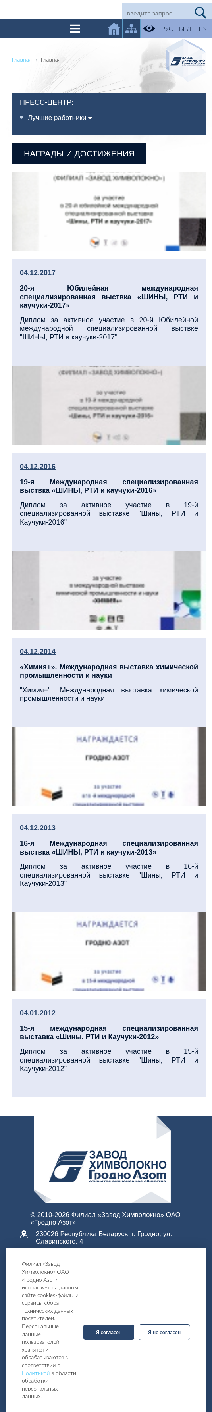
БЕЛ (185, 28)
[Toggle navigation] (75, 28)
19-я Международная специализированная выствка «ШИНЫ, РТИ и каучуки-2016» (109, 486)
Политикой (36, 1373)
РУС (167, 28)
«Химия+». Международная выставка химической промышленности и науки (109, 671)
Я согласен (109, 1332)
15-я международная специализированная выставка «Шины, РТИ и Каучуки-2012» (109, 1032)
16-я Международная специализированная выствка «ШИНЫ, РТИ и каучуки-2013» (109, 847)
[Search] (156, 12)
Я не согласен (164, 1332)
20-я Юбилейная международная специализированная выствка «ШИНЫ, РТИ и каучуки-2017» (109, 296)
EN (203, 28)
